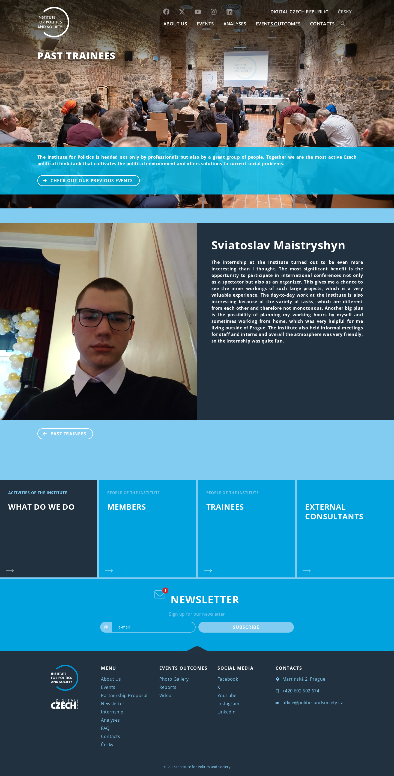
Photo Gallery (174, 679)
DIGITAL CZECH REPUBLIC (299, 11)
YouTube (227, 695)
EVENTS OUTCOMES (278, 23)
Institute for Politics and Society (203, 766)
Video (165, 695)
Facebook (227, 679)
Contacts (110, 736)
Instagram (228, 704)
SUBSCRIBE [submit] (246, 627)
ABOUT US (175, 23)
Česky (345, 11)
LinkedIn (226, 712)
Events (108, 687)
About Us (111, 679)
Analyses (234, 23)
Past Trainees (76, 55)
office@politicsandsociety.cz (309, 703)
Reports (168, 687)
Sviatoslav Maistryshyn (278, 245)
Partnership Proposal (124, 695)
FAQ (105, 728)
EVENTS (205, 23)
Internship (112, 712)
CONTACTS (322, 23)
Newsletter (112, 704)
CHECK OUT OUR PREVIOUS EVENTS (85, 180)
